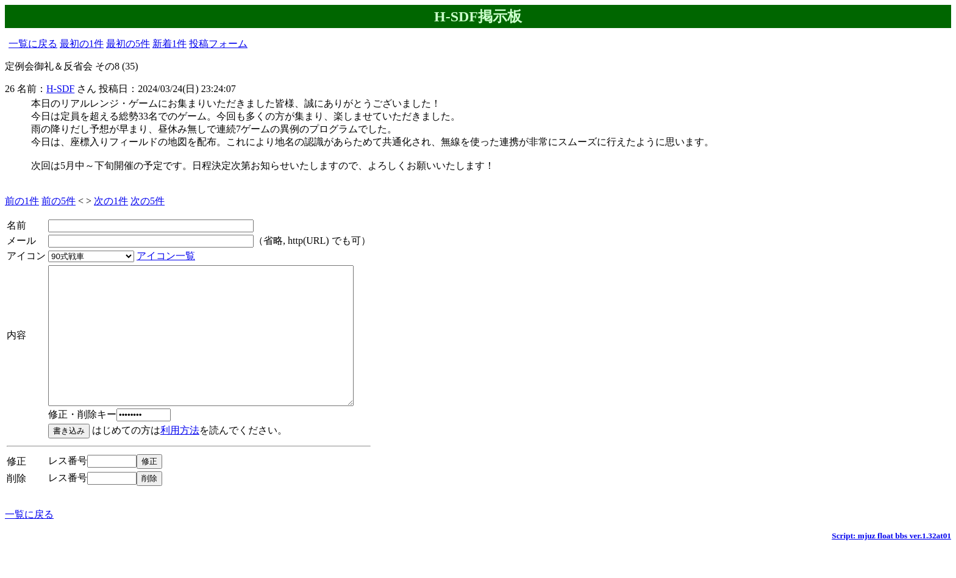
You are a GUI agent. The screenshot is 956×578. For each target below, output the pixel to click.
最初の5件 (128, 43)
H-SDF (60, 89)
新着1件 (169, 43)
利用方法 (179, 457)
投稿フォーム (218, 43)
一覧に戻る (33, 43)
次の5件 (147, 201)
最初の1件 (82, 43)
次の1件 (111, 201)
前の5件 (58, 201)
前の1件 (22, 201)
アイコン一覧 (166, 256)
